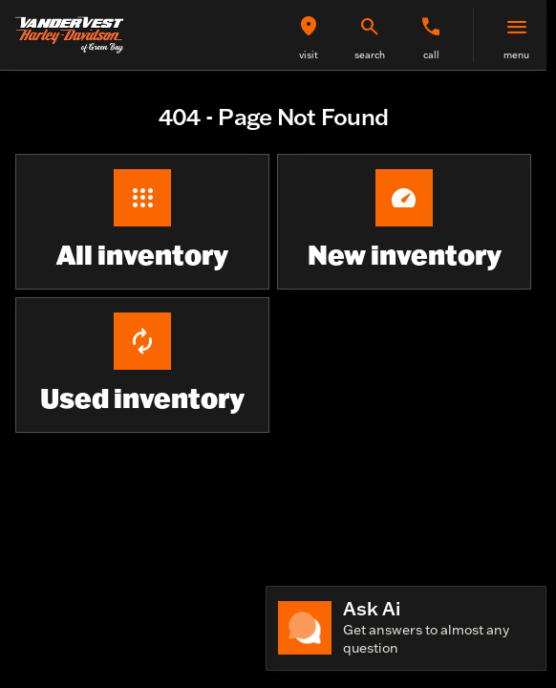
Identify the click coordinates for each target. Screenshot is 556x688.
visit (308, 55)
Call (431, 55)
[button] (308, 35)
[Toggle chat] (406, 628)
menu (516, 55)
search (369, 55)
